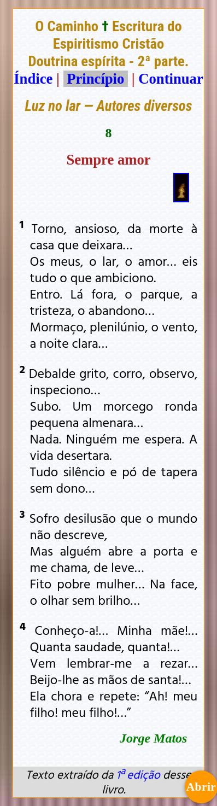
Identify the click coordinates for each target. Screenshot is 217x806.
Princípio (95, 79)
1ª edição (138, 774)
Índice (33, 79)
